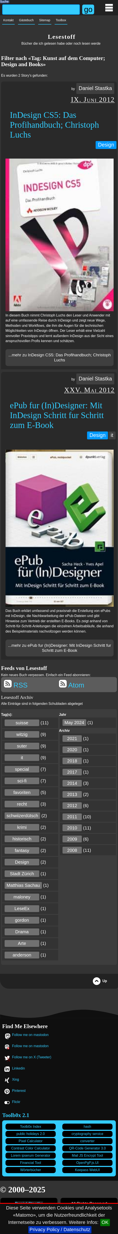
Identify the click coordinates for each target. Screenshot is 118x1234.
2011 (72, 816)
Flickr (16, 1102)
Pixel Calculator (31, 1141)
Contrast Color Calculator (30, 1148)
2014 (72, 783)
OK (105, 1222)
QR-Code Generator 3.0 (87, 1148)
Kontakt (8, 20)
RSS (16, 684)
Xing (15, 1079)
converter (87, 1141)
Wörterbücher (30, 1170)
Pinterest (19, 1091)
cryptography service (87, 1134)
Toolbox (61, 20)
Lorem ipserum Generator (30, 1155)
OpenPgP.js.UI (87, 1163)
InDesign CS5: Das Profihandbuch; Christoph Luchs (54, 124)
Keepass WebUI (87, 1170)
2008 (72, 850)
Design (106, 145)
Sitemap (44, 20)
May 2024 (74, 722)
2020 (72, 749)
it (112, 435)
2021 (72, 738)
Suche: (4, 1)
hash (87, 1126)
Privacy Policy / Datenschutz (60, 1229)
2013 (72, 794)
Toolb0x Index (30, 1126)
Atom (71, 684)
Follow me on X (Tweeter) (31, 1057)
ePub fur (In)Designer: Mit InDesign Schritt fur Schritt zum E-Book (57, 415)
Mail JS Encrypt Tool (87, 1155)
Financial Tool (30, 1163)
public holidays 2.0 (30, 1134)
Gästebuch (26, 20)
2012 (72, 805)
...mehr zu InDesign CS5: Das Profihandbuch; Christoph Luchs (59, 357)
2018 (72, 760)
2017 (72, 772)
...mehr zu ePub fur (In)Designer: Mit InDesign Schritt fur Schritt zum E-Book (59, 648)
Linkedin (18, 1068)
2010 (72, 828)
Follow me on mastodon (30, 1035)
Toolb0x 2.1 (15, 1115)
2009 (72, 839)
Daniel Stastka (95, 88)
